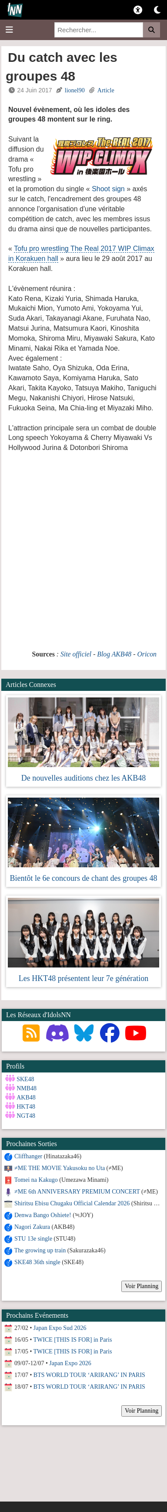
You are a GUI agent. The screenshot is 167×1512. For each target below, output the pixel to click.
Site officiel (75, 654)
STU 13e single (33, 1238)
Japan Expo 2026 (70, 1363)
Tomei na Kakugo (36, 1180)
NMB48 (27, 1088)
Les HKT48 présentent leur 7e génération (83, 978)
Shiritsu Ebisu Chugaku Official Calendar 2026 (72, 1203)
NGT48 (26, 1116)
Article (105, 90)
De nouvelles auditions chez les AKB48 (83, 778)
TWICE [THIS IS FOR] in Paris (72, 1339)
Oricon (147, 654)
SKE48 (25, 1079)
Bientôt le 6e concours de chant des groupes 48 (83, 878)
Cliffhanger (28, 1156)
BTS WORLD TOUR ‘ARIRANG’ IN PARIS (89, 1375)
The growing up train (40, 1250)
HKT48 (26, 1106)
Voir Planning (141, 1286)
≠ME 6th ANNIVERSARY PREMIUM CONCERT (77, 1191)
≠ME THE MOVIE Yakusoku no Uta (59, 1168)
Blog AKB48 (114, 654)
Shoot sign (109, 189)
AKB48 (26, 1097)
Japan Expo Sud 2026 (60, 1328)
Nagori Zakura (32, 1227)
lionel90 (75, 90)
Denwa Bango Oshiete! (42, 1215)
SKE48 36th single (37, 1262)
